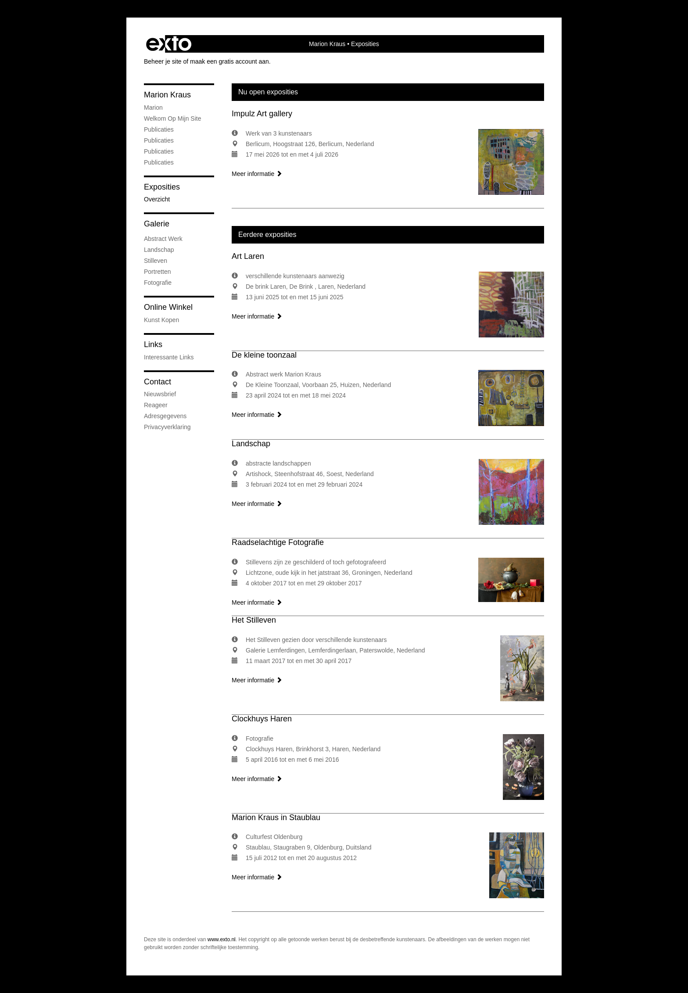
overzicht (157, 199)
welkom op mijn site (172, 118)
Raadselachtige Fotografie (278, 542)
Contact (157, 381)
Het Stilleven (254, 620)
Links (153, 344)
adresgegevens (165, 415)
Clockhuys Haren (262, 718)
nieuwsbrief (160, 394)
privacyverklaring (167, 426)
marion (153, 107)
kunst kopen (161, 319)
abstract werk (163, 238)
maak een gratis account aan (229, 61)
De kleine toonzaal (264, 355)
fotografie (158, 282)
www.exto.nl (222, 939)
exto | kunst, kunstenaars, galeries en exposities (169, 44)
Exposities (162, 187)
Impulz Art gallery (262, 113)
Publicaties (159, 129)
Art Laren (248, 256)
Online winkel (168, 307)
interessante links (169, 357)
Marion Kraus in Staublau (276, 817)
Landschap (251, 443)
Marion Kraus (327, 43)
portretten (157, 271)
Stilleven (155, 260)
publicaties (159, 162)
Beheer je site (163, 61)
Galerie (156, 223)
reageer (156, 405)
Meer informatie (257, 173)
